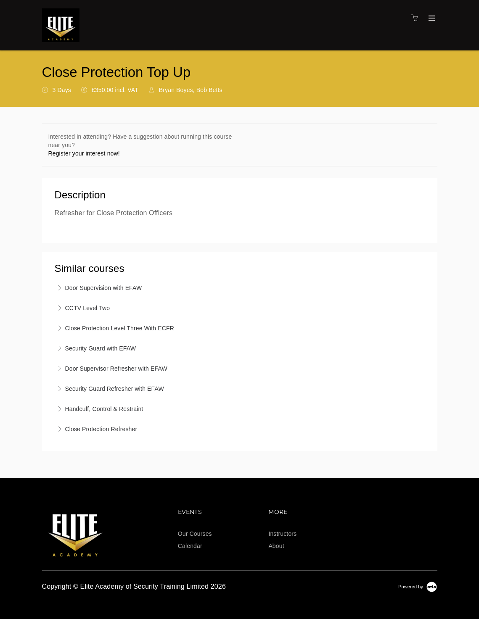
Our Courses (195, 533)
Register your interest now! (84, 153)
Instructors (282, 533)
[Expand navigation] (430, 18)
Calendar (190, 546)
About (276, 546)
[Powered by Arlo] (417, 586)
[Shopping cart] (416, 18)
